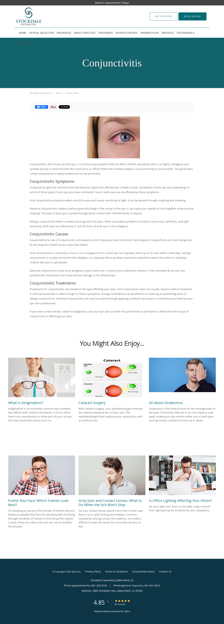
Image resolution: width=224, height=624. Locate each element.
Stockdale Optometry (40, 93)
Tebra (127, 611)
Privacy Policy (93, 571)
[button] (192, 16)
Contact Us (165, 571)
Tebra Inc (76, 571)
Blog (58, 93)
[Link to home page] (39, 16)
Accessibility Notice (143, 571)
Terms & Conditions (116, 571)
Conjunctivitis (72, 93)
